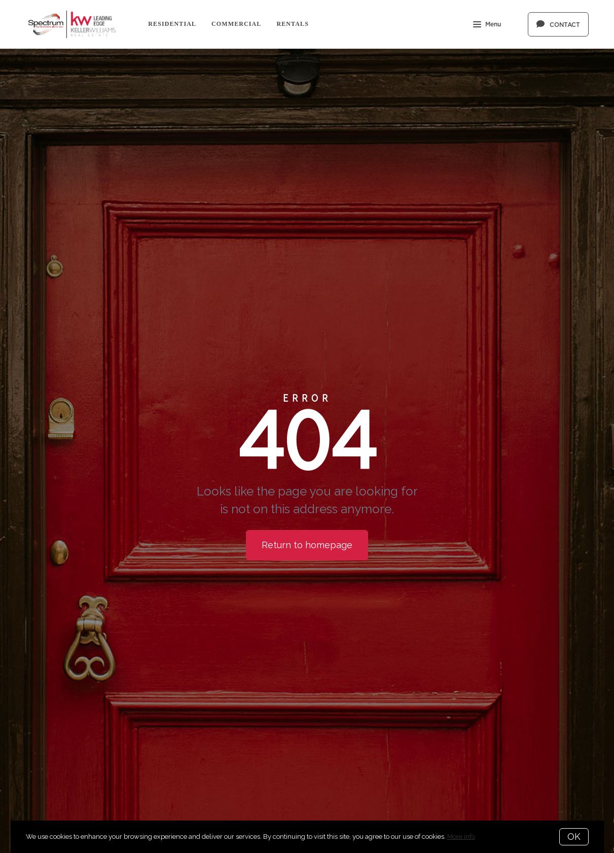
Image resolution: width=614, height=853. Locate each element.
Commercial (236, 23)
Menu (487, 25)
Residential (172, 23)
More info (461, 836)
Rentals (292, 23)
